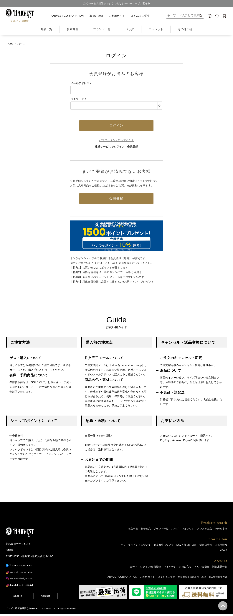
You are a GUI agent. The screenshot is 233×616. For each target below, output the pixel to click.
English (17, 597)
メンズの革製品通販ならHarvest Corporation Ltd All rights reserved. (42, 610)
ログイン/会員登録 (150, 568)
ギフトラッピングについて (136, 546)
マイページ (170, 568)
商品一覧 (46, 29)
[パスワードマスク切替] (160, 105)
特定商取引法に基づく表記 (189, 578)
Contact (45, 597)
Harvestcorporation (22, 567)
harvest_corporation (23, 574)
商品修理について (164, 546)
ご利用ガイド (117, 15)
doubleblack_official (22, 587)
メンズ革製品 (204, 530)
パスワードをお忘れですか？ (116, 141)
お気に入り (185, 568)
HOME (10, 43)
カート (134, 568)
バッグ (175, 530)
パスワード (78, 99)
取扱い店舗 (96, 15)
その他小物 (221, 530)
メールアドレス (81, 83)
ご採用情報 (221, 546)
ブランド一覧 (160, 530)
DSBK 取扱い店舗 (186, 546)
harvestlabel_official (23, 580)
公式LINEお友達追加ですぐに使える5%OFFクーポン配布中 (116, 3)
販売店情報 (205, 546)
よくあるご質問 (140, 15)
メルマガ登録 (201, 568)
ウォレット (188, 530)
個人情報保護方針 (217, 578)
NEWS (223, 552)
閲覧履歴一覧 (219, 568)
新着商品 (72, 29)
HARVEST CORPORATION (67, 15)
